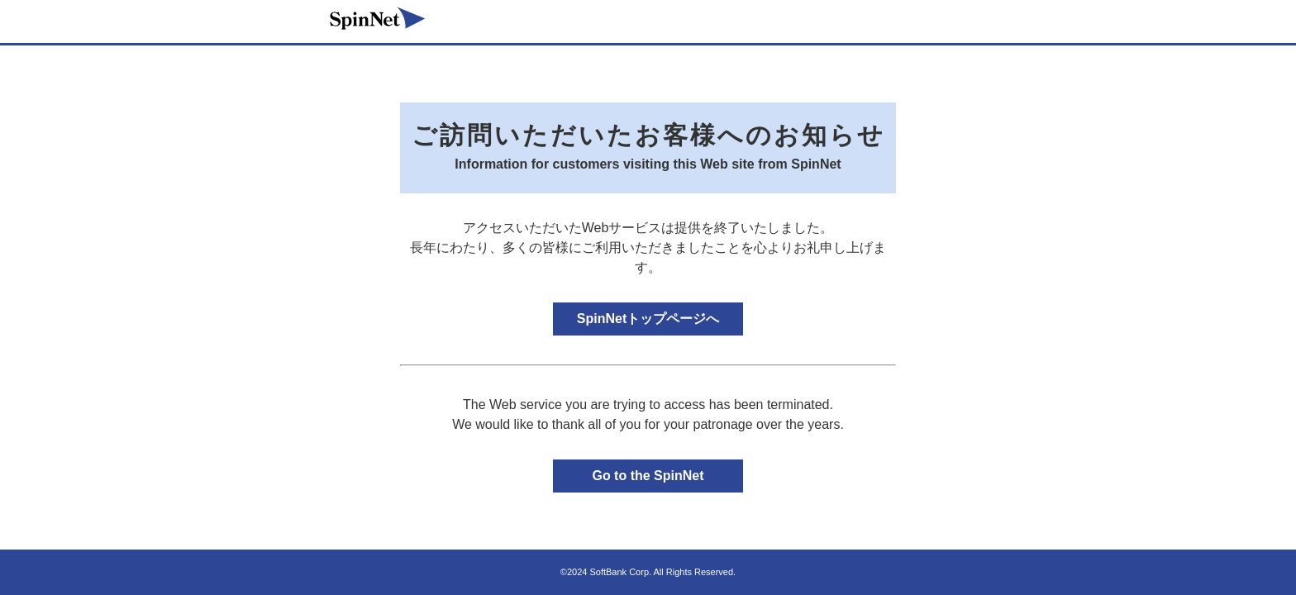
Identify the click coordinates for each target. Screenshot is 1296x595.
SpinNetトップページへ (648, 319)
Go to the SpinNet (647, 476)
